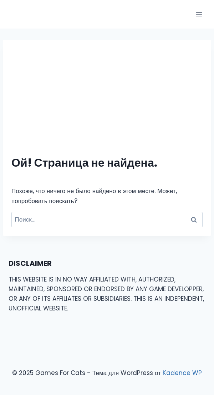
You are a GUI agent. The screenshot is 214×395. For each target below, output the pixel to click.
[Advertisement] (107, 102)
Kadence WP (182, 373)
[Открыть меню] (198, 14)
